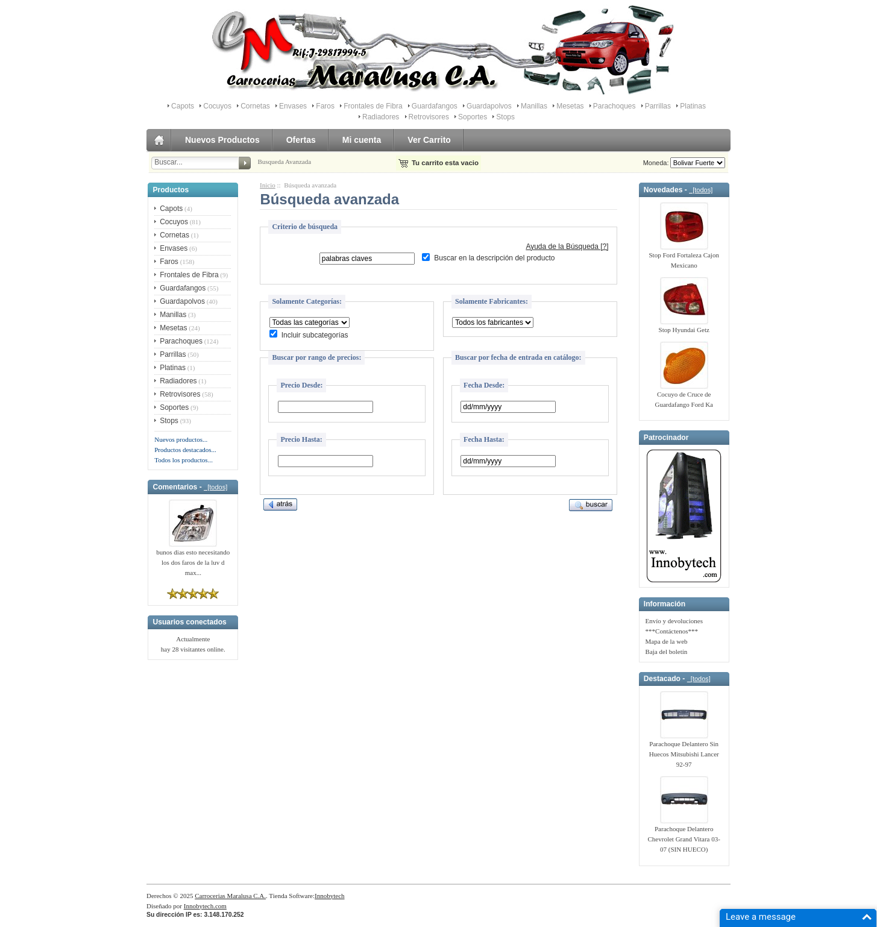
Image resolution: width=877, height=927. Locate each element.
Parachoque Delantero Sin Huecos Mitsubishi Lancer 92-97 (684, 750)
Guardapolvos (489, 106)
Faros (325, 106)
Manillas (534, 106)
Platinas (693, 106)
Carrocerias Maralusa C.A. (230, 895)
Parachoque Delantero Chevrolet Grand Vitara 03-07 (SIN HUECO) (684, 835)
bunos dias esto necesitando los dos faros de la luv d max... (193, 558)
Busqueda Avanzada (284, 161)
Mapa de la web (667, 641)
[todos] (215, 487)
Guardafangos (434, 106)
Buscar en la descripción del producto (494, 258)
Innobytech (329, 895)
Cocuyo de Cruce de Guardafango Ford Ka (684, 395)
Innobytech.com (205, 906)
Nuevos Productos (222, 140)
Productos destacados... (185, 449)
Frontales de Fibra (373, 106)
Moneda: (654, 162)
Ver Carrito (429, 140)
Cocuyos (217, 106)
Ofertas (301, 140)
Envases (293, 106)
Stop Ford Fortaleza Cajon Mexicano (684, 256)
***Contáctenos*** (672, 631)
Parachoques (614, 106)
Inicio (267, 185)
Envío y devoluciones (674, 620)
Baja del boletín (667, 651)
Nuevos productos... (180, 439)
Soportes (472, 117)
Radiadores (380, 117)
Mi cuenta (362, 140)
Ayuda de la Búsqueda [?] (567, 246)
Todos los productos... (183, 460)
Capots (182, 106)
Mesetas (569, 106)
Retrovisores (429, 117)
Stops (505, 117)
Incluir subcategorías (314, 335)
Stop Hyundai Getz (684, 326)
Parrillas (658, 106)
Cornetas (255, 106)
